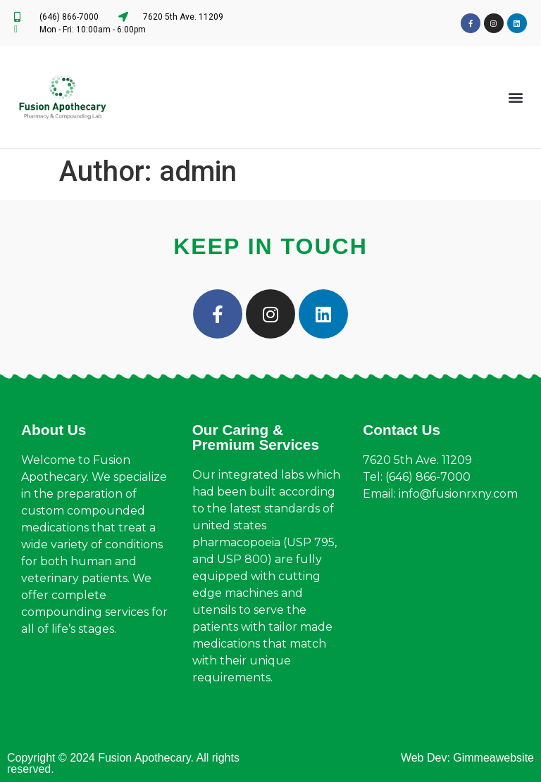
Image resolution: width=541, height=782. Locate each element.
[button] (515, 97)
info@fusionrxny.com (458, 493)
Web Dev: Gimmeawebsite (467, 758)
